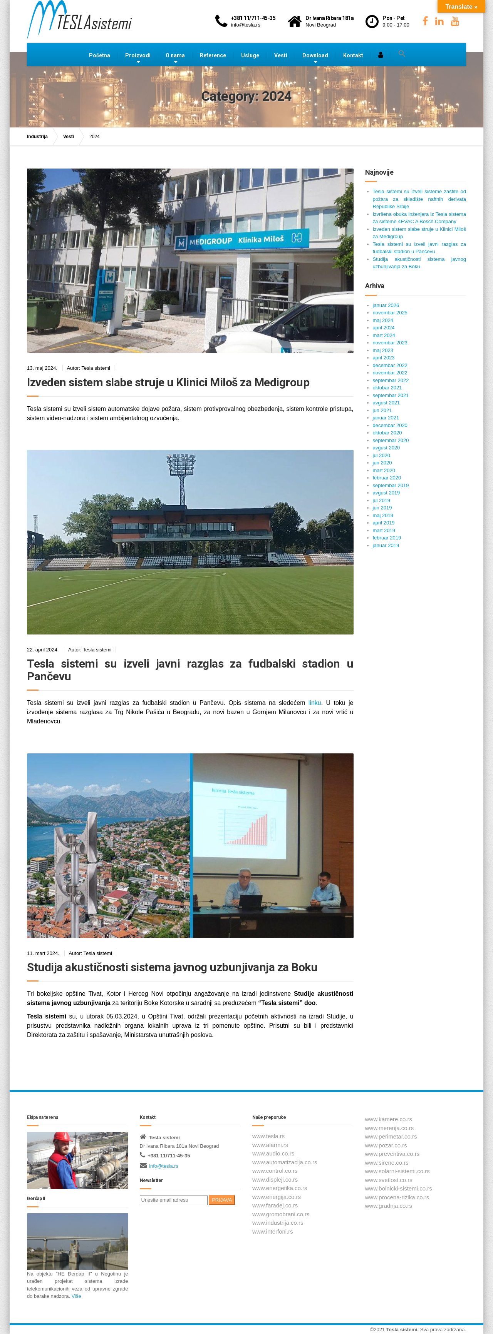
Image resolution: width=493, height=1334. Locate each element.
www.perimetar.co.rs (391, 1136)
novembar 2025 (390, 313)
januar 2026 (386, 305)
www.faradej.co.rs (275, 1205)
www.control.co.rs (275, 1170)
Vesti (280, 55)
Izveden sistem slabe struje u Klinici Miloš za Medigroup (168, 382)
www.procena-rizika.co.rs (397, 1197)
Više (75, 1296)
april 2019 (384, 523)
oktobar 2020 (387, 433)
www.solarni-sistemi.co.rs (397, 1171)
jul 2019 (382, 500)
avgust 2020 (386, 448)
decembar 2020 (390, 425)
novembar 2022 (390, 373)
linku (315, 703)
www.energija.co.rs (276, 1197)
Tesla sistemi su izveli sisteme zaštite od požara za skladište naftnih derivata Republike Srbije (419, 199)
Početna (99, 55)
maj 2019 (383, 515)
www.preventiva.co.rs (392, 1153)
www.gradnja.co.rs (389, 1205)
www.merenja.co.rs (389, 1128)
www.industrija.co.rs (278, 1222)
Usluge (250, 55)
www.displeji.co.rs (275, 1179)
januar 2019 (386, 545)
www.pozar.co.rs (386, 1145)
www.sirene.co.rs (387, 1162)
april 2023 (384, 358)
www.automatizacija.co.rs (284, 1162)
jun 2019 (382, 508)
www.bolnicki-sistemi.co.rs (398, 1188)
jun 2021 (382, 410)
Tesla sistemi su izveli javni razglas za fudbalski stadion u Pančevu (190, 670)
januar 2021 (386, 418)
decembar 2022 (390, 365)
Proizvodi (138, 55)
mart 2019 (384, 530)
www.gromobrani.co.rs (280, 1214)
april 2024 (384, 328)
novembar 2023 (390, 343)
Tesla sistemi (402, 1329)
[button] (402, 53)
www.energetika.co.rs (279, 1188)
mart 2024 (384, 335)
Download (315, 55)
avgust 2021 (386, 403)
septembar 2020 (391, 440)
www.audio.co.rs (273, 1153)
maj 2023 (383, 350)
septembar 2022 (391, 380)
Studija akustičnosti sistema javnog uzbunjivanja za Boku (172, 967)
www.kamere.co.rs (389, 1119)
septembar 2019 (391, 485)
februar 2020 (387, 478)
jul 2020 (382, 455)
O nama (175, 55)
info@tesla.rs (163, 1166)
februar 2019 (387, 538)
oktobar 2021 (387, 388)
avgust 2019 (386, 493)
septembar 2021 (391, 395)
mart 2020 (384, 470)
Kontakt (353, 55)
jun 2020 (382, 463)
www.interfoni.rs (272, 1231)
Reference (213, 55)
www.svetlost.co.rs (389, 1180)
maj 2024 (383, 320)
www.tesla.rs (268, 1136)
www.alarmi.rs (270, 1145)
